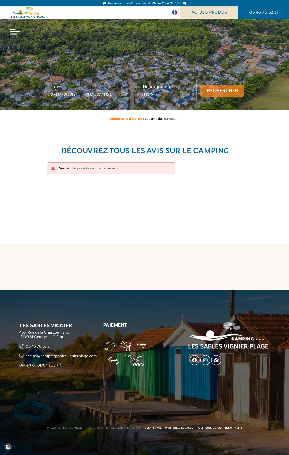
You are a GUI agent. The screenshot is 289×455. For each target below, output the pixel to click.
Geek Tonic (153, 427)
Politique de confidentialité (219, 427)
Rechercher (222, 90)
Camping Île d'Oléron (126, 119)
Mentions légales (179, 427)
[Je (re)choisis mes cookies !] (8, 447)
